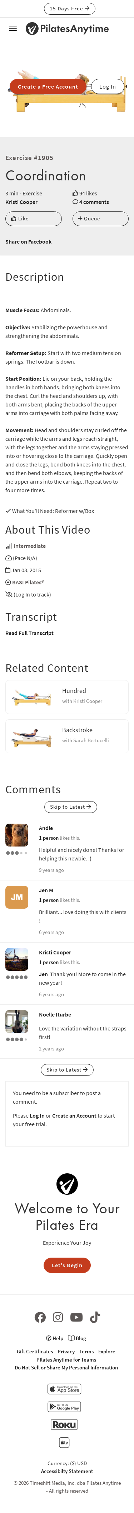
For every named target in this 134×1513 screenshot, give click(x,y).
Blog (77, 1338)
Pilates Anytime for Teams (66, 1359)
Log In (37, 1115)
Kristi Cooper (21, 201)
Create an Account (74, 1115)
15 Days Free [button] (70, 8)
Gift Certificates (35, 1351)
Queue (89, 218)
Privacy (66, 1351)
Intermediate (30, 545)
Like (20, 218)
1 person (49, 837)
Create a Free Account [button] (48, 86)
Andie (46, 828)
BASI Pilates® (28, 582)
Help (54, 1338)
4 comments (94, 201)
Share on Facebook (28, 241)
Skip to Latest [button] (70, 806)
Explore (106, 1351)
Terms (86, 1351)
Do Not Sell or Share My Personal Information (66, 1367)
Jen (43, 974)
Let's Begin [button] (67, 1265)
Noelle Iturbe (55, 1014)
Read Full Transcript (29, 632)
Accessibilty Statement (67, 1471)
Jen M (46, 890)
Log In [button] (107, 86)
